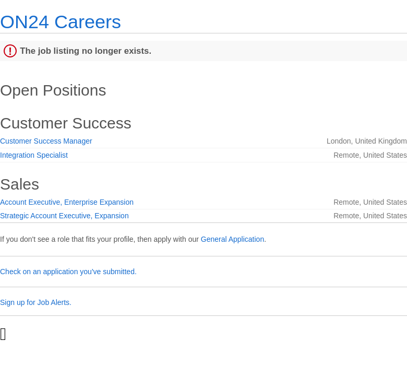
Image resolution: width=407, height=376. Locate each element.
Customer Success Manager (46, 141)
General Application (232, 239)
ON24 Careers (60, 21)
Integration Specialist (34, 155)
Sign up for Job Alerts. (35, 302)
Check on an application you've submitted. (68, 271)
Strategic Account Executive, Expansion (64, 216)
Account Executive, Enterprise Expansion (67, 202)
